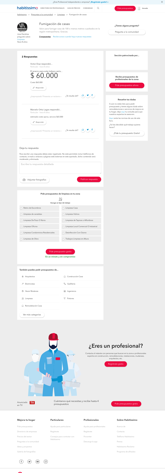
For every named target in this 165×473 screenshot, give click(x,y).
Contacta (121, 432)
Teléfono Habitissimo (125, 437)
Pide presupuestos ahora (126, 85)
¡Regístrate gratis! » (99, 2)
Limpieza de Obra (30, 239)
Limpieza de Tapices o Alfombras (79, 220)
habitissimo (22, 15)
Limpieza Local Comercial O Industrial (81, 227)
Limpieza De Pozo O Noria (34, 220)
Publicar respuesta (89, 179)
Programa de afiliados (126, 452)
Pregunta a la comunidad (127, 32)
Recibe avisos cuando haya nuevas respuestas (72, 37)
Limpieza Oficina (30, 227)
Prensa (119, 442)
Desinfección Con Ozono (76, 233)
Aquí (111, 118)
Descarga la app (90, 442)
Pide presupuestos (125, 8)
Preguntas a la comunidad (42, 15)
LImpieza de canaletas (32, 214)
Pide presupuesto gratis (60, 252)
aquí (123, 112)
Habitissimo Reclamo (125, 447)
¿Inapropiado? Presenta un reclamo (45, 97)
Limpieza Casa (72, 208)
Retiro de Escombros (32, 208)
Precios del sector (24, 437)
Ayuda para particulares (60, 427)
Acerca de (121, 427)
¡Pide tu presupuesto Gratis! (127, 133)
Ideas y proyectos (24, 447)
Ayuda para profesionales (94, 427)
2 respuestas (45, 37)
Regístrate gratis (115, 364)
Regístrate (54, 432)
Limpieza (61, 15)
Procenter (88, 437)
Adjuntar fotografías (34, 180)
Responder (38, 88)
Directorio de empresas (27, 432)
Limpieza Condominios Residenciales (39, 233)
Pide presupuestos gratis (126, 404)
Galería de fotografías (26, 452)
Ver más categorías (32, 315)
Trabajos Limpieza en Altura (77, 239)
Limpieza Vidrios (72, 214)
